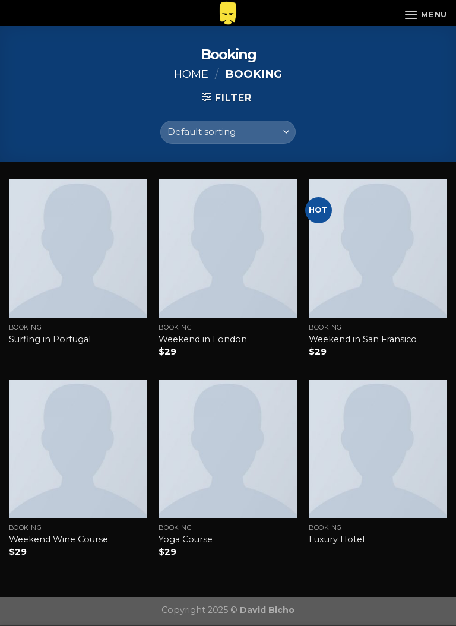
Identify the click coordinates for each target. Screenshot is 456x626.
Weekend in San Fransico (363, 339)
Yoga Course (186, 539)
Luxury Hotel (337, 539)
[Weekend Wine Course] (78, 449)
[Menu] (425, 14)
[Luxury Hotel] (378, 449)
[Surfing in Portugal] (78, 248)
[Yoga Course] (228, 449)
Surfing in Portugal (50, 339)
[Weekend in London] (228, 248)
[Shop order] (228, 132)
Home (191, 74)
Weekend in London (203, 339)
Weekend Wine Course (58, 539)
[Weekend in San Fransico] (378, 248)
